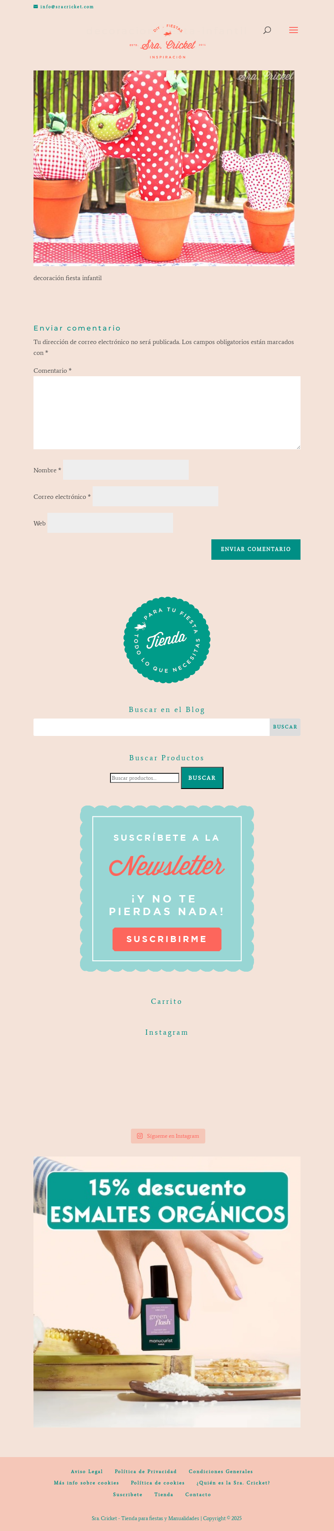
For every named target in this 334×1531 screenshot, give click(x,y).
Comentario (52, 370)
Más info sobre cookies (86, 1483)
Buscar (202, 778)
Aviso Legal (87, 1471)
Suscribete (128, 1495)
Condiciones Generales (221, 1471)
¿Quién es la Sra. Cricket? (234, 1483)
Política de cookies (158, 1483)
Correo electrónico (62, 497)
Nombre (47, 470)
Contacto (198, 1495)
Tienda (164, 1495)
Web (39, 523)
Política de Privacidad (146, 1471)
